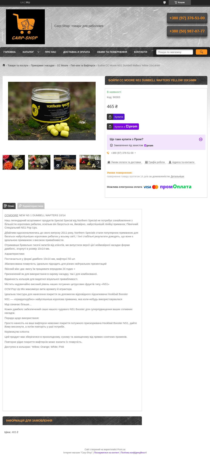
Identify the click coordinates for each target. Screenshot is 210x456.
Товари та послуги (18, 65)
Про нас (50, 52)
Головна (10, 52)
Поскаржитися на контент (106, 452)
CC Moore (62, 65)
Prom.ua (121, 449)
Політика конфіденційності (134, 452)
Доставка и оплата (76, 52)
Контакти (140, 52)
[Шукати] (201, 52)
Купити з (126, 126)
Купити (119, 116)
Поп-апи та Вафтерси (83, 65)
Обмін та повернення (112, 52)
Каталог (28, 52)
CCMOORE (11, 215)
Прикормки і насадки (42, 65)
